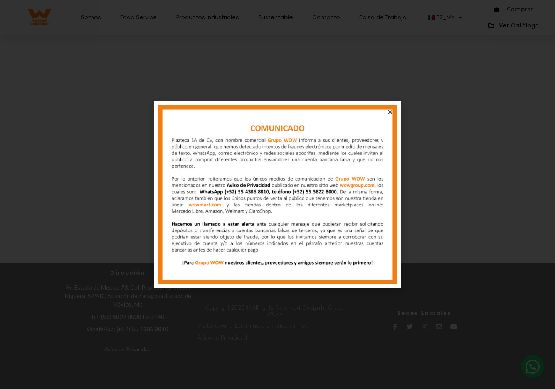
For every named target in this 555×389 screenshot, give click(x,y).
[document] (277, 194)
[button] (390, 112)
